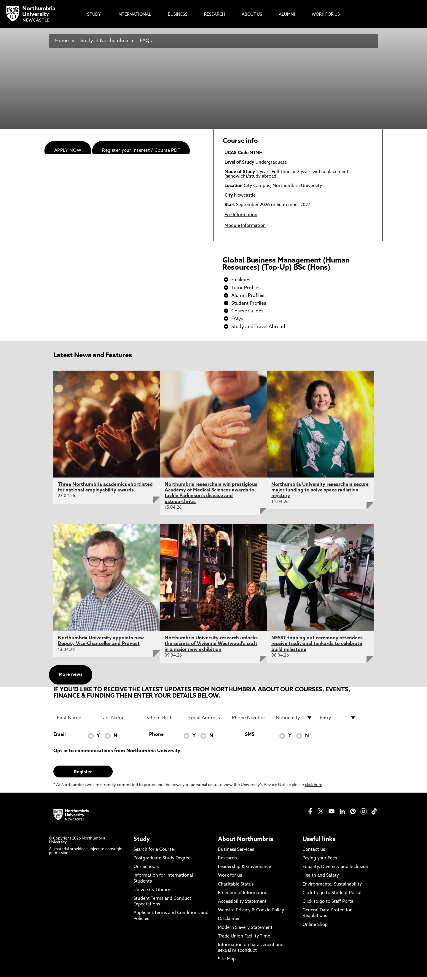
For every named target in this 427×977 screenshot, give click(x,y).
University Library (151, 890)
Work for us (230, 875)
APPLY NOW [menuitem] (67, 150)
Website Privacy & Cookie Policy (251, 910)
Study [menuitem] (94, 14)
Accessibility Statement (242, 901)
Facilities (240, 280)
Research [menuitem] (214, 14)
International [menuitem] (134, 14)
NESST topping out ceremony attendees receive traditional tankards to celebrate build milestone (317, 644)
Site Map (227, 959)
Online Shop (315, 925)
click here (313, 785)
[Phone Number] (250, 718)
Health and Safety (320, 875)
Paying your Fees (319, 858)
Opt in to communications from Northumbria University (116, 751)
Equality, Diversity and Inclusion (335, 867)
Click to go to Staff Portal (328, 901)
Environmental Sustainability (332, 884)
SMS (249, 734)
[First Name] (75, 718)
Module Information (245, 226)
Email (59, 734)
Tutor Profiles (246, 288)
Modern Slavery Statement (245, 928)
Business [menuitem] (177, 14)
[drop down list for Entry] (338, 718)
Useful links (319, 839)
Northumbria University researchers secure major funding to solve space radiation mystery (320, 490)
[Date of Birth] (162, 718)
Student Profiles (248, 303)
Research (227, 858)
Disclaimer (229, 919)
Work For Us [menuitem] (326, 14)
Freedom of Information (242, 893)
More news (70, 675)
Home (62, 41)
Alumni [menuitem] (287, 14)
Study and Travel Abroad (258, 327)
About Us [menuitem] (252, 14)
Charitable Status (236, 884)
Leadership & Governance (244, 867)
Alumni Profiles (248, 295)
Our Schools (146, 867)
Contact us (313, 850)
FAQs (146, 41)
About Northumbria (245, 839)
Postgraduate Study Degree (161, 858)
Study (141, 839)
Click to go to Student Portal (331, 893)
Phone (156, 734)
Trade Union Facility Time (244, 936)
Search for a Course (153, 850)
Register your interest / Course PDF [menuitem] (141, 150)
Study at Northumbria (104, 41)
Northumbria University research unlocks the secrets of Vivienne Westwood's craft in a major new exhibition (211, 644)
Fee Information (240, 215)
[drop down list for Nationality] (294, 718)
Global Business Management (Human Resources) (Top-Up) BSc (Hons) (286, 264)
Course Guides (247, 311)
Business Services (236, 850)
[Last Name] (119, 718)
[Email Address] (206, 718)
